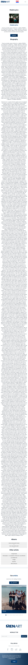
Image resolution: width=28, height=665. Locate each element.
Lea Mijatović (14, 557)
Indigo (14, 559)
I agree (14, 661)
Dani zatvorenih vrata (14, 544)
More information (12, 658)
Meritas (14, 561)
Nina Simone (14, 563)
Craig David (14, 553)
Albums (14, 35)
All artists (14, 582)
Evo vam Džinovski (14, 546)
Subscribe (24, 636)
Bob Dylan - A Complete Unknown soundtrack (14, 555)
